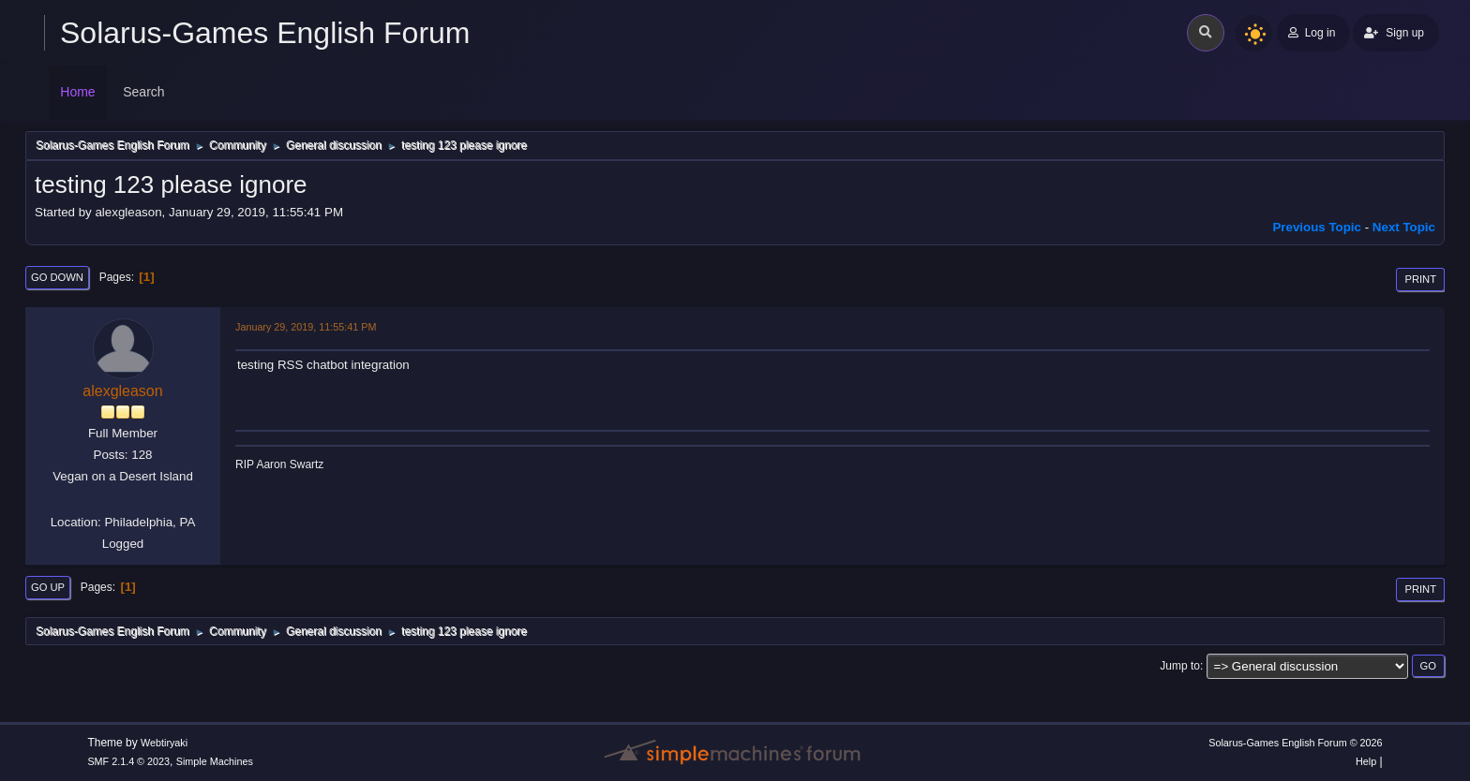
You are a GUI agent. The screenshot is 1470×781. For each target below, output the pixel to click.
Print (1420, 279)
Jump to (1180, 665)
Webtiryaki (164, 742)
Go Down (57, 277)
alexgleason (122, 391)
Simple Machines (214, 761)
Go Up (48, 587)
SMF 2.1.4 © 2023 (128, 761)
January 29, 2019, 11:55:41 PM (305, 326)
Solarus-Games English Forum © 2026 (1295, 742)
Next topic (1403, 227)
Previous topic (1316, 227)
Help (1366, 761)
